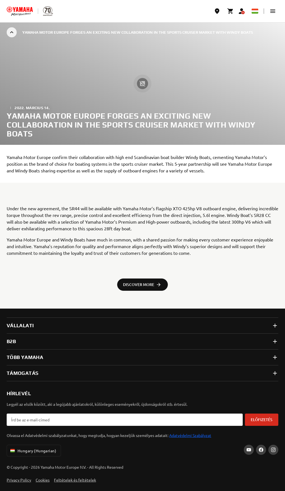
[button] (272, 11)
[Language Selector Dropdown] (255, 11)
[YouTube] (249, 450)
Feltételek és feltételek (75, 479)
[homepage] (20, 11)
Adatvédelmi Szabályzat (190, 435)
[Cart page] (230, 11)
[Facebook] (261, 450)
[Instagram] (273, 450)
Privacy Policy (19, 479)
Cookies (43, 479)
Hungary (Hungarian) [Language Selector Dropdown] (32, 450)
